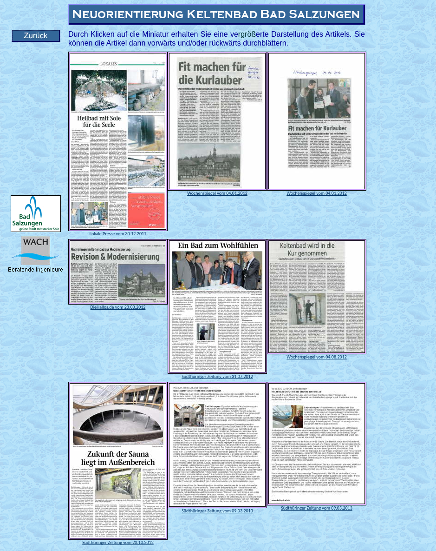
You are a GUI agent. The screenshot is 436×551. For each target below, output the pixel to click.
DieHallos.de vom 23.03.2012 (118, 307)
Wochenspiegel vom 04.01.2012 (217, 193)
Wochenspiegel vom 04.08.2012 (316, 357)
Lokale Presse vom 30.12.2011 (118, 234)
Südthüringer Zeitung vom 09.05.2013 (316, 508)
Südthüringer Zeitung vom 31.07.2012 (217, 376)
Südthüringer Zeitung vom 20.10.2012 (118, 542)
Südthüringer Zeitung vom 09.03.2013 (217, 511)
